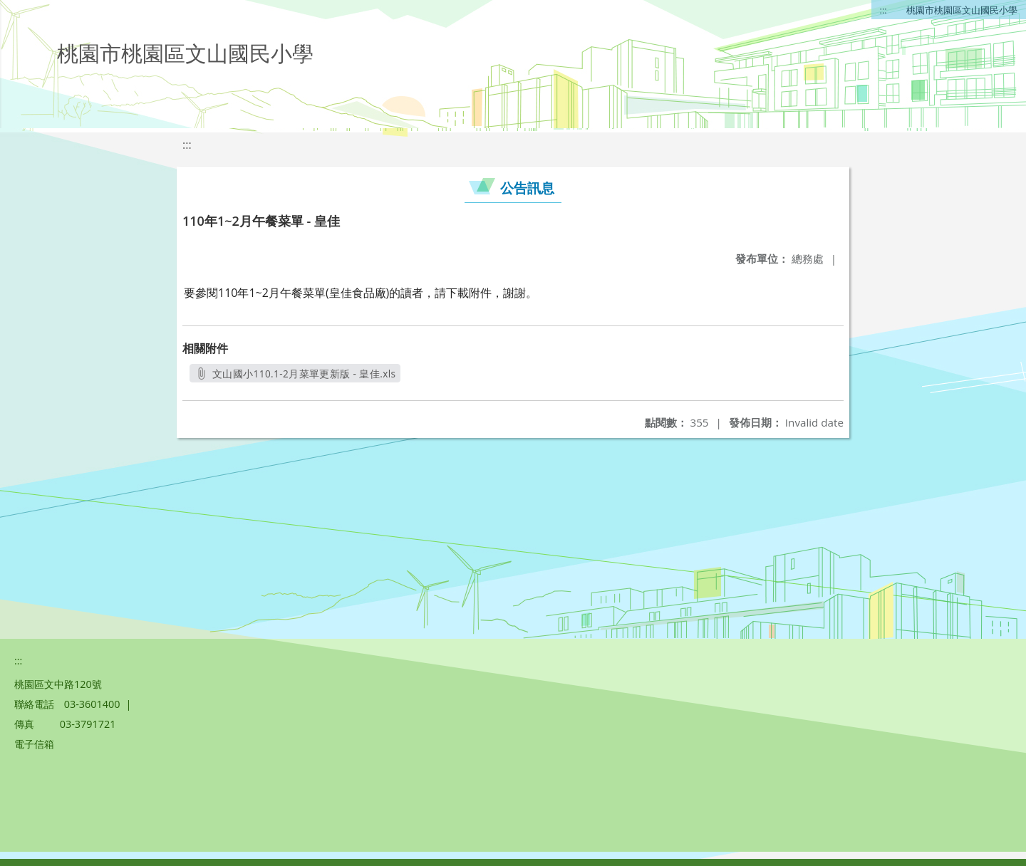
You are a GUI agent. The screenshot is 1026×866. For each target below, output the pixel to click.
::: (883, 10)
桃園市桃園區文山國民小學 (961, 10)
